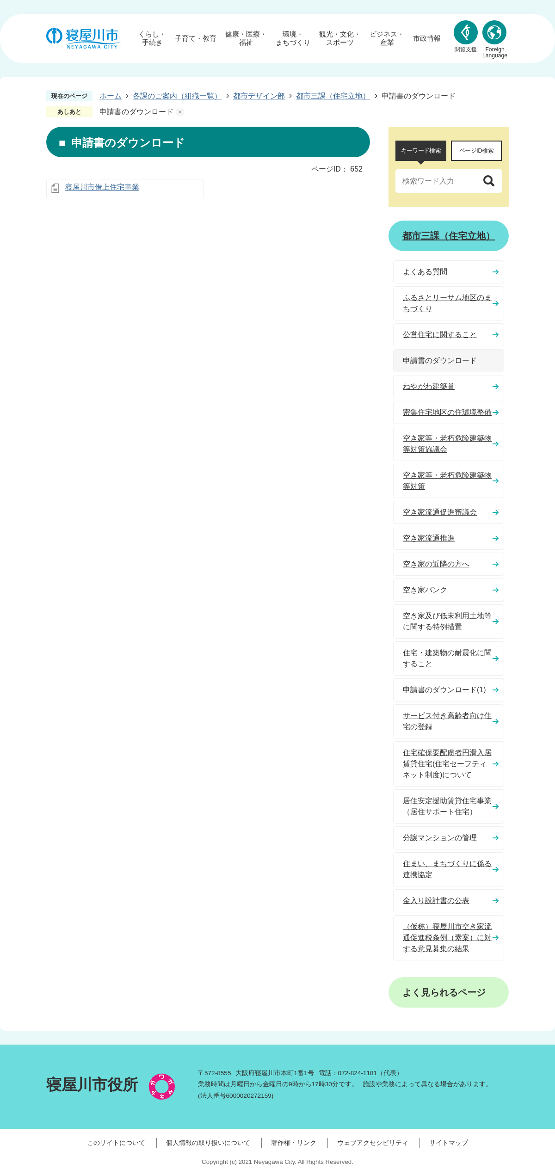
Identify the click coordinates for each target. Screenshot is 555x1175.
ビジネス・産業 (387, 38)
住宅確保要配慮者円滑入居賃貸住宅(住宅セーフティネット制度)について (447, 764)
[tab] (420, 151)
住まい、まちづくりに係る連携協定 (447, 869)
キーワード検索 (421, 150)
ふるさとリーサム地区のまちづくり (447, 303)
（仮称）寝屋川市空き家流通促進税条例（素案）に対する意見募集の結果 (447, 938)
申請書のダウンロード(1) (444, 690)
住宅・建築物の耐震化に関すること (447, 658)
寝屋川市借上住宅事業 (102, 187)
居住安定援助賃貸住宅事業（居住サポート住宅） (447, 806)
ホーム (110, 96)
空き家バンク (425, 590)
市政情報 (427, 38)
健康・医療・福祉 (246, 38)
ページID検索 (476, 150)
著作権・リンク (293, 1142)
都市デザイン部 (259, 96)
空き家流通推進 (429, 538)
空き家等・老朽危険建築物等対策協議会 (447, 443)
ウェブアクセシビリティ (372, 1142)
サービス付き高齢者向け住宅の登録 (447, 721)
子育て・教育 (195, 38)
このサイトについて (116, 1142)
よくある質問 (425, 272)
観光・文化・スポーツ (340, 38)
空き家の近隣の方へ (436, 564)
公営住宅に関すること (440, 334)
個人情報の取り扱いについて (208, 1142)
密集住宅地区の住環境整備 (447, 412)
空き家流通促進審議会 (440, 512)
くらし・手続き (152, 38)
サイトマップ (448, 1142)
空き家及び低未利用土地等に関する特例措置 (447, 621)
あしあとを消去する (180, 112)
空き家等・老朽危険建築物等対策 (447, 480)
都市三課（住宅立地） (333, 96)
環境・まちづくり (293, 38)
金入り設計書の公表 (436, 900)
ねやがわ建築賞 (429, 386)
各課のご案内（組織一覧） (177, 96)
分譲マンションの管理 (440, 838)
